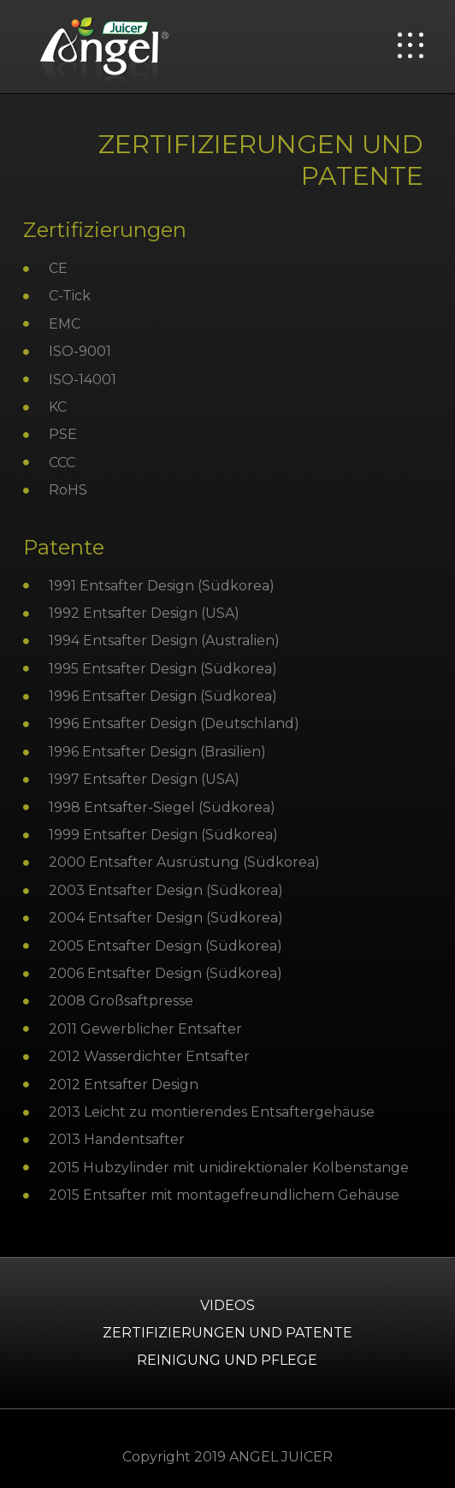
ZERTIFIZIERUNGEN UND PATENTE (227, 1333)
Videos (227, 1305)
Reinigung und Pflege (227, 1360)
